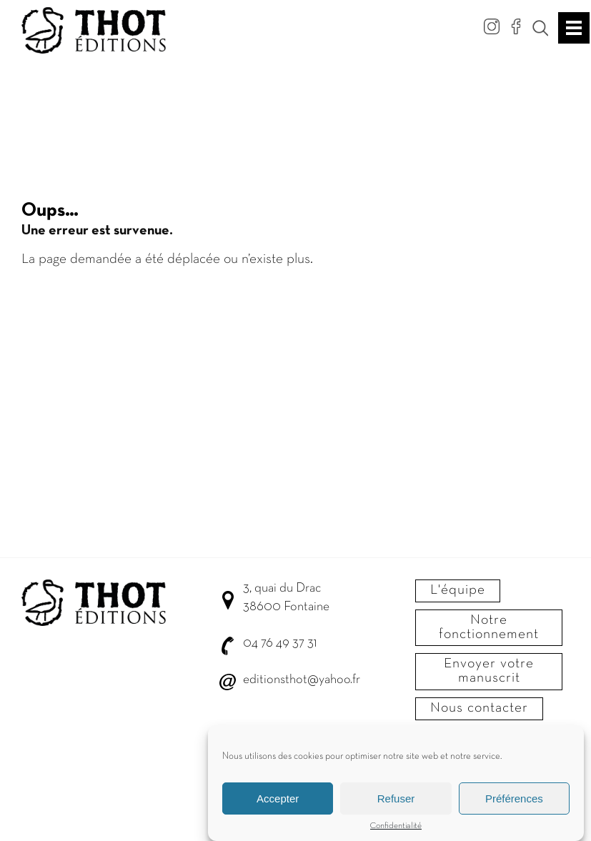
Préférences (514, 800)
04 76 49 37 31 (280, 643)
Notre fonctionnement (489, 627)
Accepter (278, 800)
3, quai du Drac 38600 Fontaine (286, 597)
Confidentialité (396, 827)
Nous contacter (479, 708)
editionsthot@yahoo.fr (301, 680)
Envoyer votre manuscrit (489, 671)
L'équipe (457, 590)
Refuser (396, 800)
